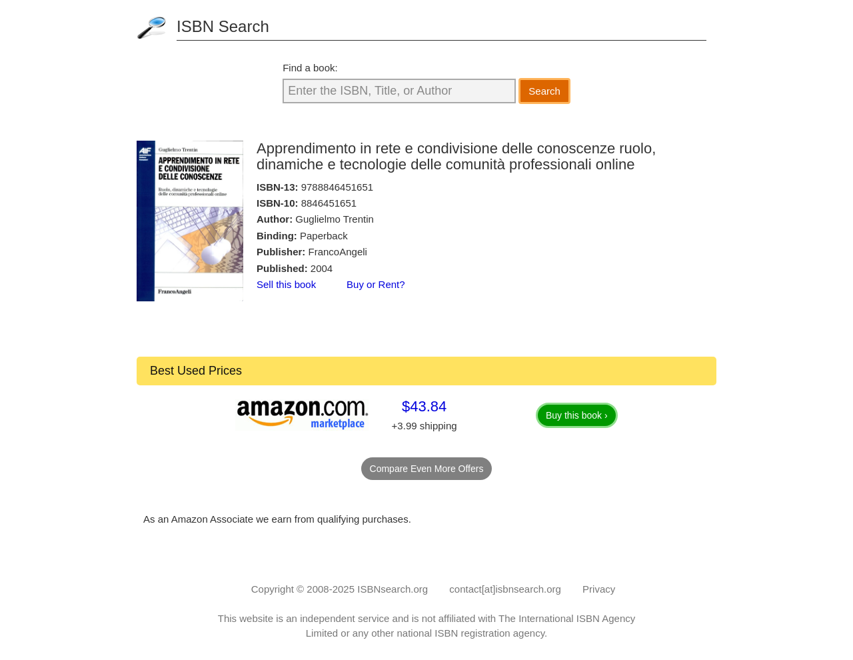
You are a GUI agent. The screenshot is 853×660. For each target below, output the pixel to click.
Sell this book (286, 284)
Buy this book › (577, 415)
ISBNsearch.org (392, 589)
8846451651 (329, 203)
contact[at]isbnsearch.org (505, 589)
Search (544, 91)
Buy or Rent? (376, 284)
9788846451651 (337, 187)
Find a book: (310, 67)
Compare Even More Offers (427, 468)
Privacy (598, 589)
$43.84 (424, 406)
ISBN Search (223, 26)
